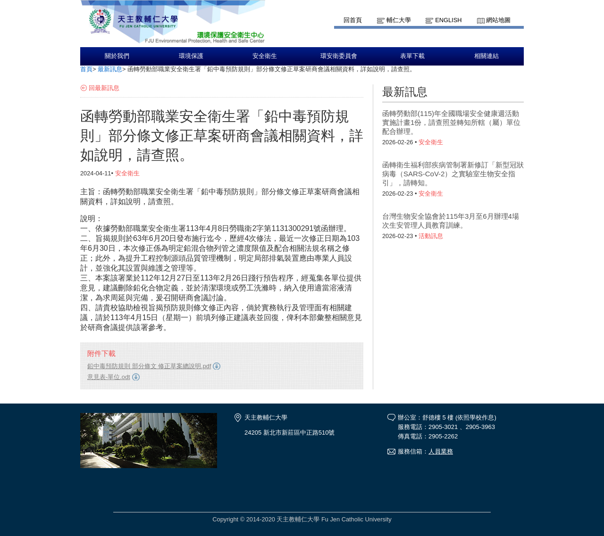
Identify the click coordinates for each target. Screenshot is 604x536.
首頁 (86, 69)
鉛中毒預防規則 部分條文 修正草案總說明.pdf (149, 366)
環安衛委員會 (338, 56)
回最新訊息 (104, 87)
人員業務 (440, 451)
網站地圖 (498, 20)
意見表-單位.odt (108, 376)
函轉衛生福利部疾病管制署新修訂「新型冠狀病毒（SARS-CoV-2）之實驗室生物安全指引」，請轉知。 (453, 174)
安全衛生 (264, 56)
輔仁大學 (398, 20)
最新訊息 (110, 69)
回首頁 (353, 20)
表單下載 (412, 56)
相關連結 (486, 56)
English (448, 20)
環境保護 (191, 56)
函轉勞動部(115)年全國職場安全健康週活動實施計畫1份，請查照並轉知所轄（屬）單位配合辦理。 (451, 122)
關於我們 (117, 56)
